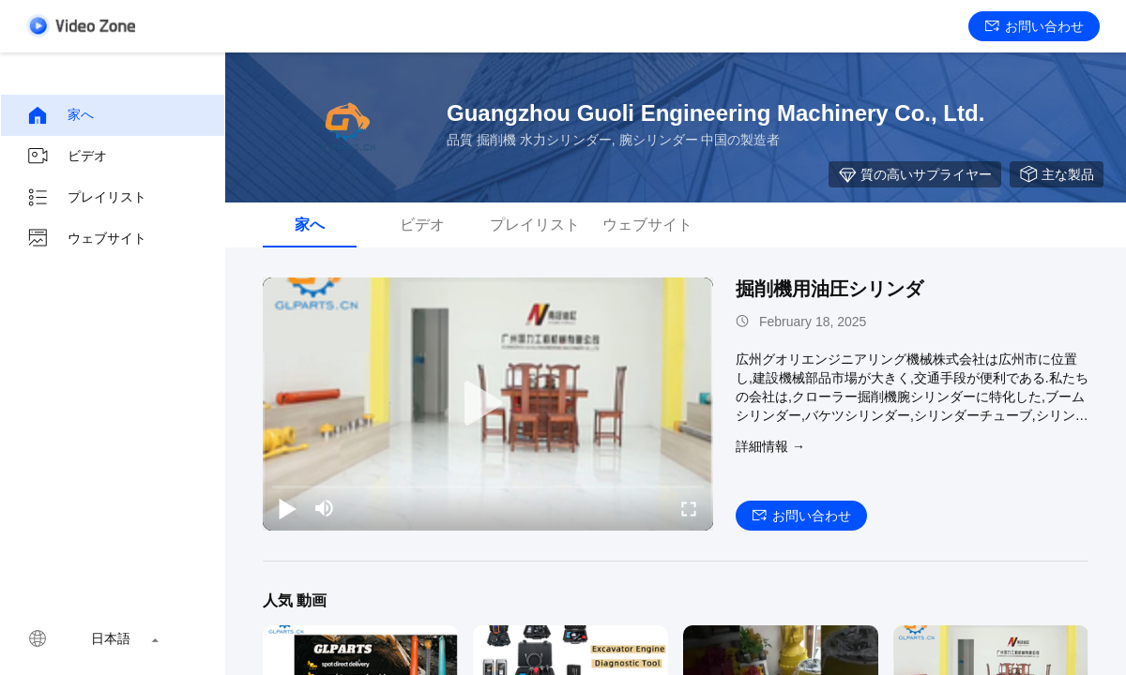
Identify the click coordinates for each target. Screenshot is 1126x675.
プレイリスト (86, 198)
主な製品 (1056, 174)
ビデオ (66, 156)
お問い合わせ (1034, 26)
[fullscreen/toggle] (689, 508)
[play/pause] (287, 508)
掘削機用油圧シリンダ (829, 288)
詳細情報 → (770, 446)
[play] (487, 404)
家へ (60, 115)
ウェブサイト (86, 239)
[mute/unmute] (324, 508)
